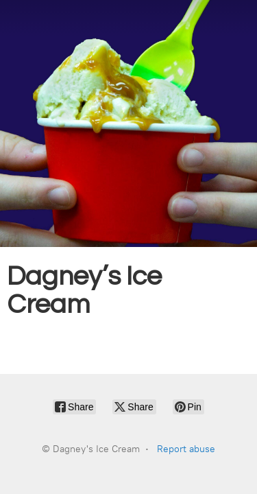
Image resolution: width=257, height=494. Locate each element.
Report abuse (186, 449)
